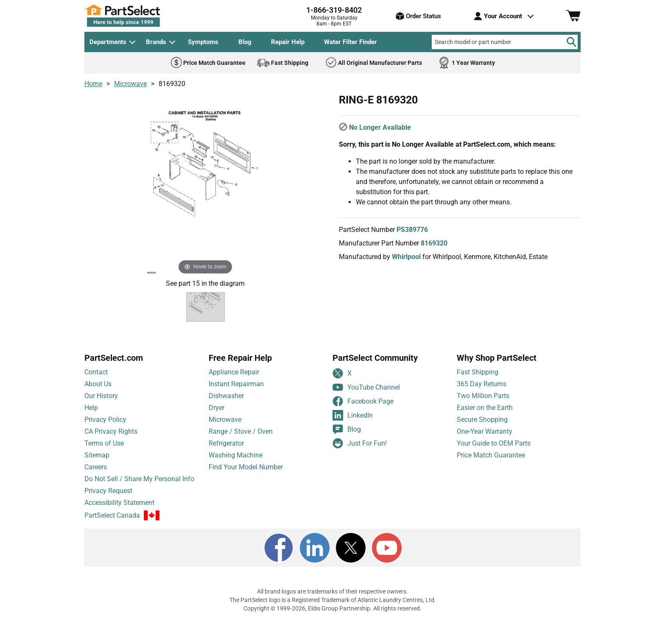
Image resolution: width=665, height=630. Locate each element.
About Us (98, 391)
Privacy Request (108, 497)
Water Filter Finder (350, 42)
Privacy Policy (105, 426)
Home (93, 84)
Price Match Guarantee (491, 462)
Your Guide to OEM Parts (494, 450)
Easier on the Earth (485, 414)
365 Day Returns (481, 391)
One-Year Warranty (484, 438)
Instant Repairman (236, 391)
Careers (95, 474)
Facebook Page (363, 408)
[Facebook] (278, 554)
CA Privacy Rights (110, 438)
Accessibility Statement (119, 509)
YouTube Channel (366, 394)
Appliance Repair (234, 379)
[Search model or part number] (505, 42)
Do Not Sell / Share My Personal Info (139, 486)
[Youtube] (387, 554)
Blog (244, 42)
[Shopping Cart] (573, 16)
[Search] (571, 42)
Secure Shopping (482, 426)
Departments (107, 42)
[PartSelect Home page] (137, 16)
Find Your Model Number (246, 474)
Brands (156, 42)
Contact (96, 379)
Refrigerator (226, 450)
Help (91, 414)
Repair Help (288, 42)
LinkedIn (352, 422)
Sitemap (96, 462)
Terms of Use (104, 450)
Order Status (418, 16)
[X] (351, 554)
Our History (101, 403)
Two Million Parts (483, 403)
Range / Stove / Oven (241, 438)
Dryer (216, 414)
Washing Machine (236, 462)
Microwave (130, 84)
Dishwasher (226, 403)
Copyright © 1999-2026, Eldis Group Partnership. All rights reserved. (332, 615)
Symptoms (203, 42)
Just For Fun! (359, 450)
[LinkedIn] (315, 554)
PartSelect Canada (112, 522)
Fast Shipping (477, 379)
